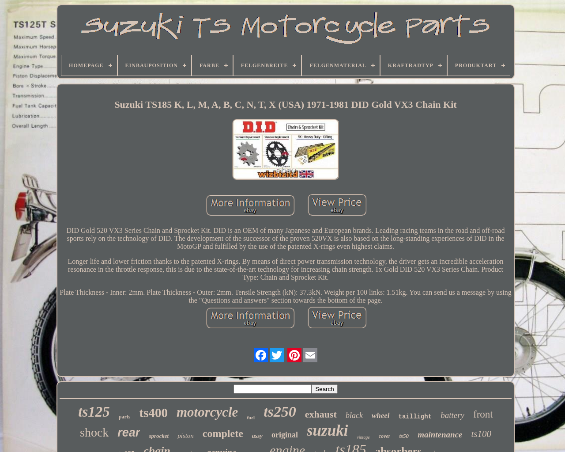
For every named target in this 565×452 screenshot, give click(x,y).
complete (223, 433)
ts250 (280, 411)
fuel (251, 417)
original (284, 434)
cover (385, 436)
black (354, 415)
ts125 (94, 412)
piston (185, 435)
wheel (381, 415)
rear (128, 432)
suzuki (327, 430)
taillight (415, 416)
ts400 (153, 413)
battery (452, 415)
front (483, 414)
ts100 (481, 434)
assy (257, 436)
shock (94, 432)
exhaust (321, 414)
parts (125, 417)
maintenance (440, 434)
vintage (363, 437)
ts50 (404, 436)
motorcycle (207, 412)
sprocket (159, 436)
